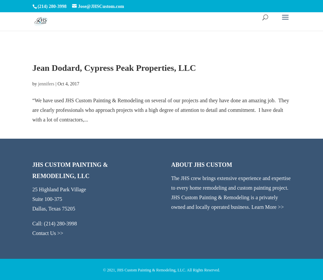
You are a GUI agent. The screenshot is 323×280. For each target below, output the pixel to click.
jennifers (46, 83)
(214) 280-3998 (60, 223)
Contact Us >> (47, 233)
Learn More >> (267, 207)
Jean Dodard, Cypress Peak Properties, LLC (114, 68)
